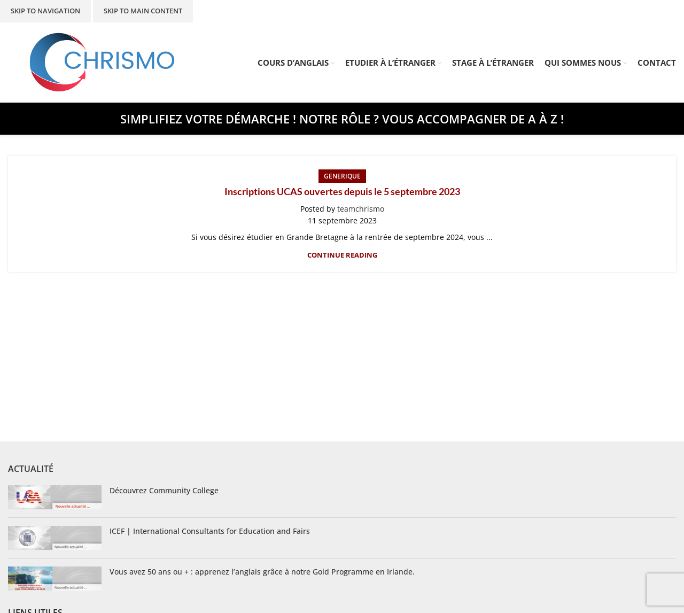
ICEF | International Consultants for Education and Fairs (210, 531)
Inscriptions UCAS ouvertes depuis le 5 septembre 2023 (342, 191)
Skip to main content (143, 10)
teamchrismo (360, 209)
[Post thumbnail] (55, 497)
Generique (342, 176)
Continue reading (342, 255)
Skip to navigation (45, 10)
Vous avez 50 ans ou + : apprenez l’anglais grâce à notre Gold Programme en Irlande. (262, 572)
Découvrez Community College (164, 490)
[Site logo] (102, 62)
